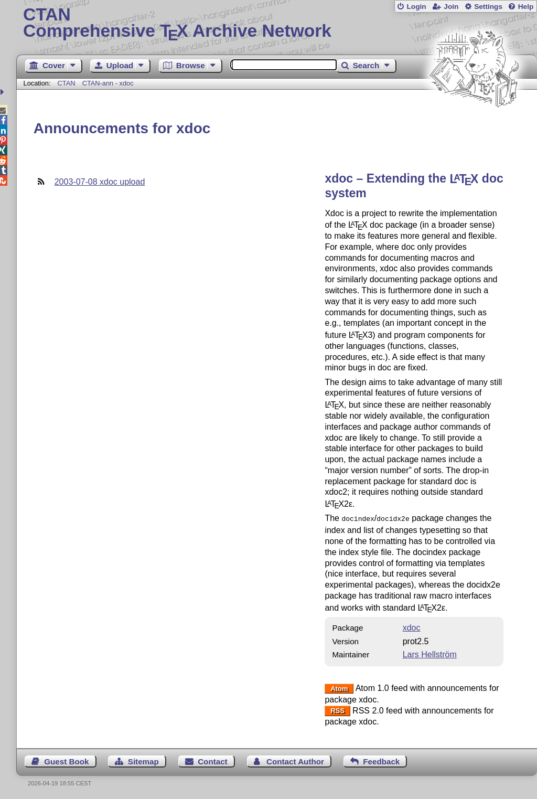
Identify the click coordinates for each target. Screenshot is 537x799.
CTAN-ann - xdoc (108, 83)
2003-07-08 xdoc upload (100, 181)
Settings (488, 6)
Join (451, 6)
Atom (339, 687)
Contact (213, 760)
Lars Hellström (430, 653)
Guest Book (66, 760)
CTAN (67, 83)
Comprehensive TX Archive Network (276, 23)
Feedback (381, 760)
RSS (337, 710)
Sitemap (143, 760)
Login (416, 6)
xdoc (412, 626)
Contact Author (295, 760)
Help (526, 6)
